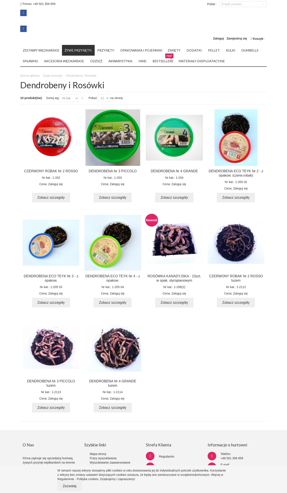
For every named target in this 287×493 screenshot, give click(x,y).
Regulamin (166, 456)
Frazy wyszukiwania (103, 458)
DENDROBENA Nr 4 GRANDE (174, 171)
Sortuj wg (52, 98)
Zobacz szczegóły (51, 197)
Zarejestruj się (237, 38)
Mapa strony (98, 454)
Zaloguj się (55, 184)
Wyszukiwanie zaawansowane (110, 462)
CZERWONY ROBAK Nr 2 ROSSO (51, 171)
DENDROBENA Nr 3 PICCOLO (113, 171)
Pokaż (92, 98)
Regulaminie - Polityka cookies (78, 479)
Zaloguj (218, 38)
